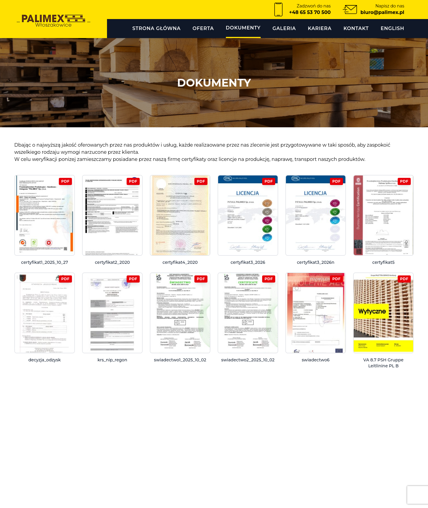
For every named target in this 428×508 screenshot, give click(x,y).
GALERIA (284, 28)
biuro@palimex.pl (382, 12)
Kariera (320, 28)
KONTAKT (356, 28)
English (392, 28)
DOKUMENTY (243, 28)
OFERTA (203, 28)
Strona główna (156, 28)
